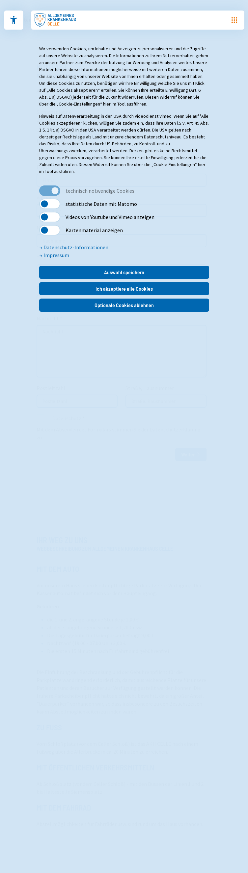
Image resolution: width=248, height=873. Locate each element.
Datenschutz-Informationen (73, 247)
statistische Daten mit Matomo (101, 203)
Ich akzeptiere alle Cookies (124, 288)
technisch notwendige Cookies (100, 190)
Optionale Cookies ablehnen (124, 305)
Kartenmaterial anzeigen (94, 230)
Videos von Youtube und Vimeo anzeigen (110, 217)
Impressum (54, 255)
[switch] (49, 204)
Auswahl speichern (124, 272)
